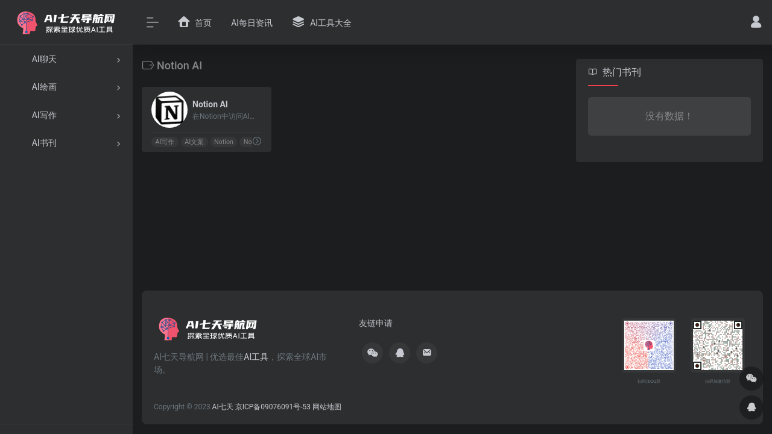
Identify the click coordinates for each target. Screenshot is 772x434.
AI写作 (164, 142)
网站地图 (326, 407)
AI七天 (222, 407)
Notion (223, 142)
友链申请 (376, 323)
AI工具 (256, 357)
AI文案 (194, 142)
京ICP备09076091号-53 (273, 407)
